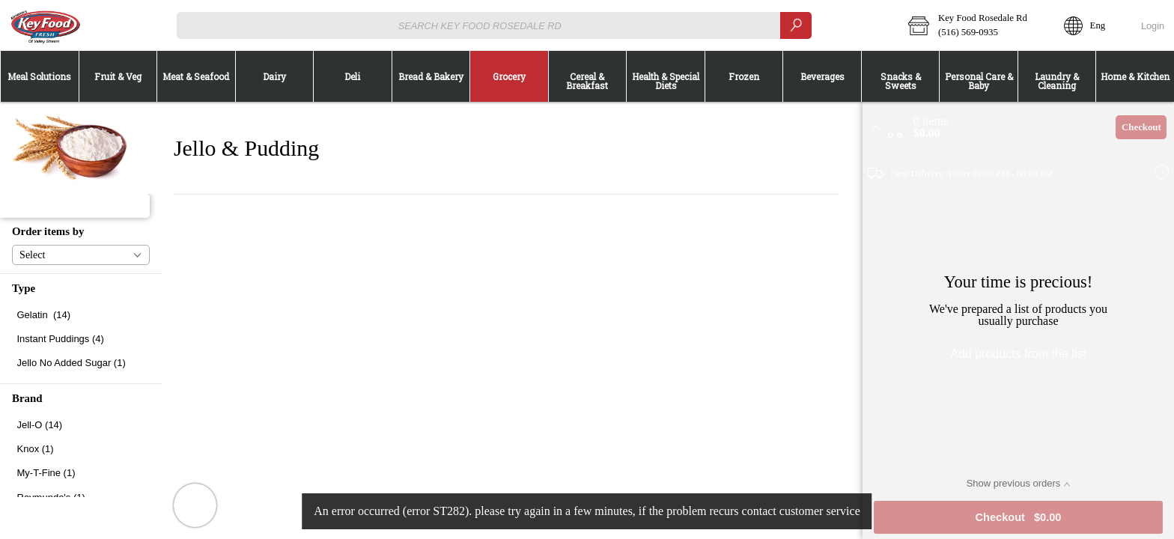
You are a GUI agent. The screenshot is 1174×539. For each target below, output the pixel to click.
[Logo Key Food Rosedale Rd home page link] (45, 25)
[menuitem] (39, 76)
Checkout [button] (1141, 127)
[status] (931, 121)
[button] (975, 25)
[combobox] (494, 25)
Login (1152, 25)
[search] (796, 25)
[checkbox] (81, 315)
